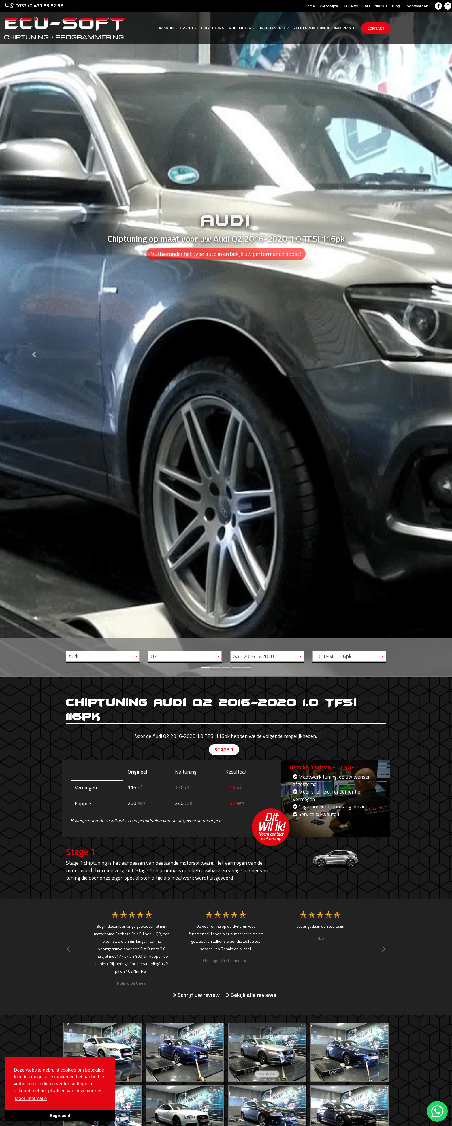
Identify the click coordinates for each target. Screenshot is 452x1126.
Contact (376, 28)
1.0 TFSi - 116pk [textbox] (333, 656)
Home (310, 6)
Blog (396, 6)
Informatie (345, 28)
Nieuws (380, 6)
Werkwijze (329, 6)
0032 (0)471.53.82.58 (34, 6)
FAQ (366, 6)
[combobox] (103, 656)
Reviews (350, 6)
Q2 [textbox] (154, 656)
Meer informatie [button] (31, 1098)
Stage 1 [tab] (223, 749)
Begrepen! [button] (60, 1115)
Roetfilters (241, 28)
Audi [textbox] (73, 656)
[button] (34, 338)
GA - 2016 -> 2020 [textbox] (253, 656)
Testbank (273, 28)
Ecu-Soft (177, 28)
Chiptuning (212, 28)
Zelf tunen (311, 28)
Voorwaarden (416, 6)
